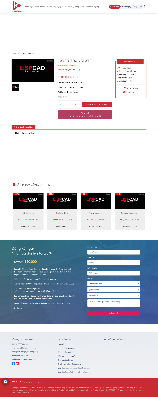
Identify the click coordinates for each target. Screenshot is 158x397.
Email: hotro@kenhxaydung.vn (24, 348)
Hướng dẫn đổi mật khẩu (21, 355)
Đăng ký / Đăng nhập (132, 6)
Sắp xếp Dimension (129, 213)
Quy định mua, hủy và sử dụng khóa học (74, 368)
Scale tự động (62, 213)
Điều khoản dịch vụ (65, 360)
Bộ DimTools (28, 213)
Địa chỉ (90, 279)
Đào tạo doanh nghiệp (90, 6)
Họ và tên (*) (92, 247)
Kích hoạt (115, 6)
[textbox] (114, 283)
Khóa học (29, 6)
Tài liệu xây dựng (72, 6)
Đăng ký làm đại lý (65, 352)
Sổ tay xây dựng (55, 6)
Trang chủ (16, 53)
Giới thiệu (61, 344)
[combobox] (113, 283)
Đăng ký (84, 114)
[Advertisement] (79, 32)
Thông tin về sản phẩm (23, 127)
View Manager (95, 213)
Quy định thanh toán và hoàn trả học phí (74, 372)
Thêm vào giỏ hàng (97, 104)
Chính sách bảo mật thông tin (69, 364)
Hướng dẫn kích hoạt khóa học (24, 359)
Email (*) (90, 258)
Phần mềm (40, 6)
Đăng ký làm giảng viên (67, 348)
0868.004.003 (132, 92)
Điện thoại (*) (92, 268)
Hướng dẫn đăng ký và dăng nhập (25, 352)
